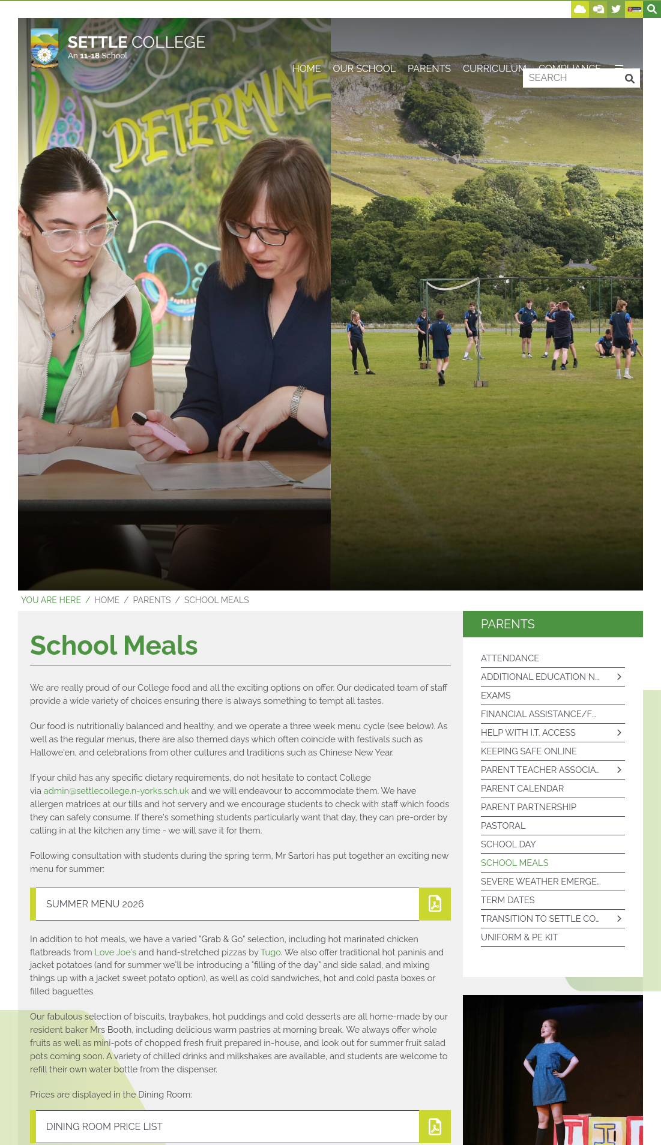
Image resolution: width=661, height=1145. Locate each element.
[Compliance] (570, 39)
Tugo (271, 952)
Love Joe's (115, 952)
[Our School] (364, 39)
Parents (152, 600)
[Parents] (429, 39)
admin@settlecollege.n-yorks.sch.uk (116, 791)
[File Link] (240, 904)
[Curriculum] (495, 39)
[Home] (118, 48)
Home (106, 600)
